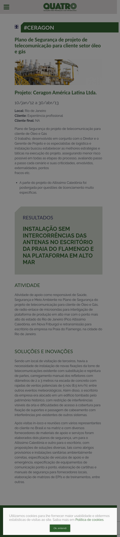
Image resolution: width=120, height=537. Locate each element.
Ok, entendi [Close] (59, 528)
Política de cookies (89, 520)
